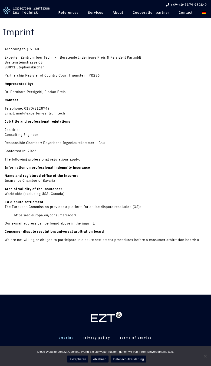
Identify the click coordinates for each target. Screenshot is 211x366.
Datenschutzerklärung (128, 359)
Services (95, 12)
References (68, 12)
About (117, 12)
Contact (186, 12)
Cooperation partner (151, 12)
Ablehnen (99, 359)
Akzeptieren (77, 359)
